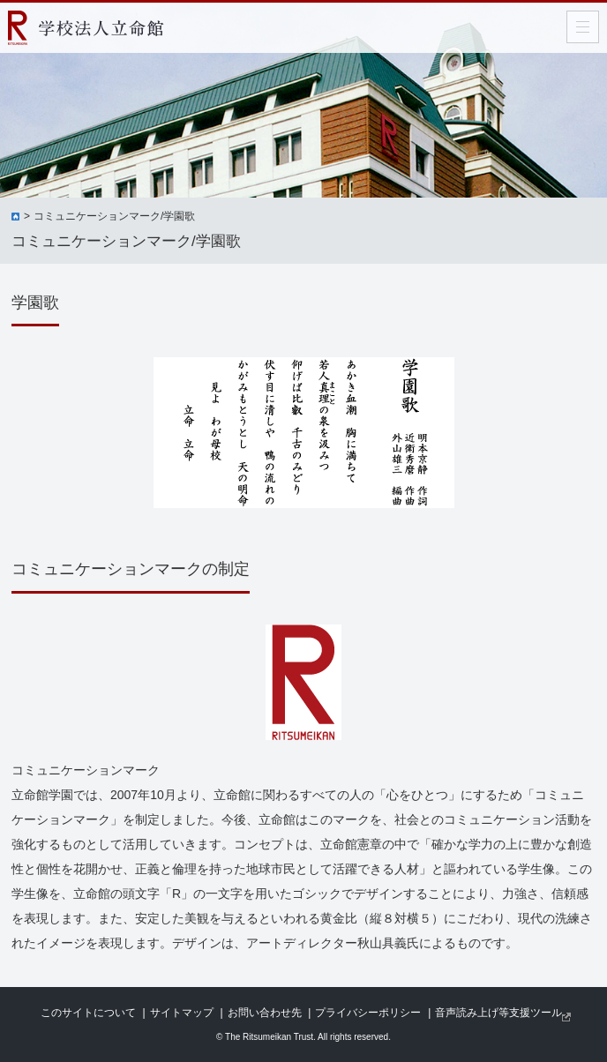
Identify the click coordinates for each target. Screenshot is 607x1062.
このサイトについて (88, 1012)
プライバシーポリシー (368, 1012)
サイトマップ (182, 1012)
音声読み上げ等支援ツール (498, 1012)
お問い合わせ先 (265, 1012)
